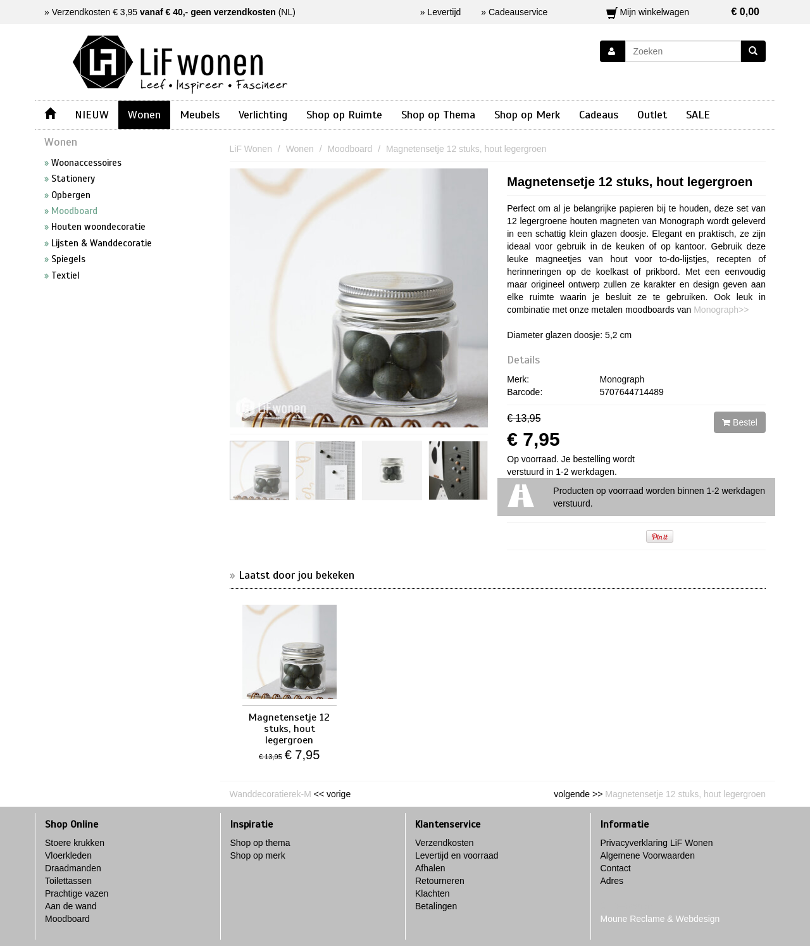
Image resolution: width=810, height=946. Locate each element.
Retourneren (439, 881)
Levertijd (444, 12)
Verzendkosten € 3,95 (164, 12)
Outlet (652, 115)
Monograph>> (721, 310)
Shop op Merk (527, 115)
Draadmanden (73, 868)
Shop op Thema (438, 115)
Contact (616, 868)
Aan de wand (71, 906)
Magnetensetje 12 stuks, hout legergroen (629, 182)
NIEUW (92, 115)
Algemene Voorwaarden (648, 855)
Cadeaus (598, 115)
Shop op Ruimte (344, 115)
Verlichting (263, 115)
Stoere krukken (74, 843)
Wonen (144, 115)
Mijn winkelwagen (683, 12)
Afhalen (430, 868)
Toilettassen (68, 881)
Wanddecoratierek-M (270, 794)
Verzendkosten (444, 843)
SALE (698, 115)
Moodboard (67, 919)
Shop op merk (257, 855)
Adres (612, 881)
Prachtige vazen (76, 893)
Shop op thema (260, 843)
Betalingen (436, 906)
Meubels (200, 115)
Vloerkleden (68, 855)
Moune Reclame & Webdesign (660, 919)
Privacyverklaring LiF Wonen (657, 843)
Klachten (432, 893)
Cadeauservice (518, 12)
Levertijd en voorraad (457, 855)
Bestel (739, 422)
